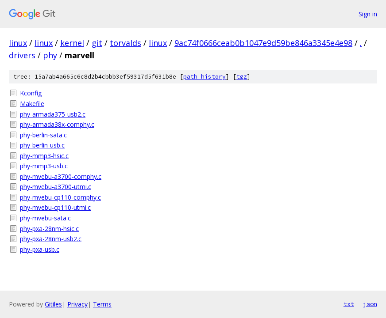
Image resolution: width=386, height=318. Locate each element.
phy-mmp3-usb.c (44, 166)
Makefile (32, 103)
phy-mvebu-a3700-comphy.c (60, 176)
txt (349, 304)
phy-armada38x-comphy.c (57, 124)
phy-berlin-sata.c (43, 135)
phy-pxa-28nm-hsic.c (49, 228)
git (97, 43)
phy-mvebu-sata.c (45, 218)
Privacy (77, 304)
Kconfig (31, 93)
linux (18, 43)
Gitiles (53, 304)
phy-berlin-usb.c (42, 145)
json (370, 304)
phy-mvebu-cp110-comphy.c (60, 197)
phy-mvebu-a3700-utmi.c (55, 186)
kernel (72, 43)
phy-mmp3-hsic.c (44, 155)
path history (204, 76)
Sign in (368, 14)
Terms (102, 304)
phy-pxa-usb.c (39, 249)
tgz (241, 76)
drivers (22, 55)
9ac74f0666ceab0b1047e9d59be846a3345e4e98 (263, 43)
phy (50, 55)
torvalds (125, 43)
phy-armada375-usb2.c (52, 114)
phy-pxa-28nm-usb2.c (50, 239)
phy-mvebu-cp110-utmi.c (55, 207)
